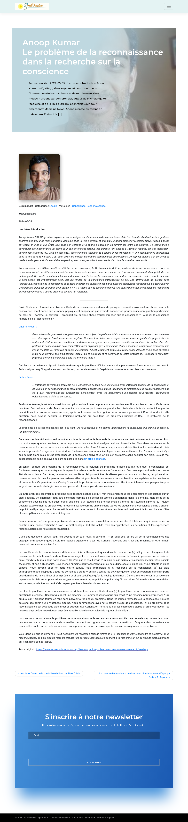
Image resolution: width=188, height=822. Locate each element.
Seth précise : (26, 377)
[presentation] (54, 749)
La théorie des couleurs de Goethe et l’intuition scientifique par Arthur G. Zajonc (135, 675)
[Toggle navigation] (168, 6)
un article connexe (94, 458)
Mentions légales (105, 817)
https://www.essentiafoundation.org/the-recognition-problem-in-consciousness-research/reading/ (92, 649)
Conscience (78, 206)
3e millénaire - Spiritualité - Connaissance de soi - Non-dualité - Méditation (59, 817)
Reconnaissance (96, 206)
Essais (53, 206)
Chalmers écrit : (28, 326)
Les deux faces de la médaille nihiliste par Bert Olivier (50, 673)
